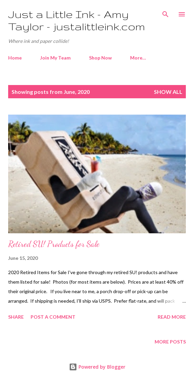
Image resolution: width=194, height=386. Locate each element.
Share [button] (16, 317)
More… (138, 58)
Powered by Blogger (97, 367)
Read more (172, 317)
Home (15, 58)
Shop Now (100, 58)
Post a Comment (53, 317)
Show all (168, 91)
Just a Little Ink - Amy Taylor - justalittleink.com (76, 20)
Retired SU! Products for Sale (54, 244)
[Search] (165, 12)
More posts (170, 342)
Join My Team (55, 58)
